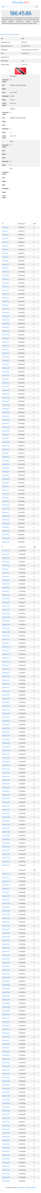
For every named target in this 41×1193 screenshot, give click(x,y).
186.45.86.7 (5, 253)
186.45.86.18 (5, 294)
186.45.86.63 (5, 460)
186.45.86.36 (5, 360)
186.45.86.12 (5, 272)
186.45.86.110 (6, 639)
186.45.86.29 (5, 334)
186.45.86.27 (5, 327)
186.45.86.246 (6, 1148)
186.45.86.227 (6, 1077)
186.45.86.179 (6, 900)
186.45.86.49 (5, 409)
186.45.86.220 (6, 1051)
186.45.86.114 (6, 654)
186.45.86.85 (5, 542)
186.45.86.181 (6, 907)
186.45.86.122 (6, 684)
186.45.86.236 (6, 1110)
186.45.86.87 (5, 554)
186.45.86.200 (6, 977)
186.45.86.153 (6, 798)
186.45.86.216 (6, 1036)
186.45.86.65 (5, 468)
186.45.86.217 (6, 1040)
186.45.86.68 (5, 479)
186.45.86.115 (6, 658)
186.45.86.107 (6, 628)
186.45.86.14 (5, 279)
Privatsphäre (20, 1187)
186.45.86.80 (5, 523)
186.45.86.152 (6, 795)
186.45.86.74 (5, 501)
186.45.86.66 (5, 471)
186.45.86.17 (5, 290)
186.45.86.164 (6, 839)
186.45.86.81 (5, 527)
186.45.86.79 (5, 520)
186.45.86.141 (6, 754)
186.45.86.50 (5, 412)
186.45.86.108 (6, 632)
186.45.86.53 (5, 423)
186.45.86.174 (6, 881)
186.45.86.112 (6, 647)
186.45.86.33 (5, 349)
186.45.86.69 (5, 483)
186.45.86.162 (6, 832)
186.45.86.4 (5, 242)
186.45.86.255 (6, 1181)
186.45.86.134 (6, 728)
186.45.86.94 (5, 580)
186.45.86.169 (6, 858)
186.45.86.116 (6, 661)
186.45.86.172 (6, 874)
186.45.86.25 (5, 320)
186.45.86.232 (6, 1096)
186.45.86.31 (5, 342)
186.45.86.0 (5, 227)
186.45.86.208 (6, 1007)
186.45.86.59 (5, 446)
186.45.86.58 (5, 442)
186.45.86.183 (6, 914)
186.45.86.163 (6, 835)
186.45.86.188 (6, 933)
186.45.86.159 (6, 821)
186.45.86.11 (5, 268)
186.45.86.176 (6, 888)
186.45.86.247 (6, 1151)
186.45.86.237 (6, 1114)
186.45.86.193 (6, 951)
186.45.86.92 (5, 573)
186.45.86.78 (5, 516)
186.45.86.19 (5, 297)
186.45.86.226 (6, 1073)
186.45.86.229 (6, 1085)
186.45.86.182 (6, 911)
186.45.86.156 (6, 809)
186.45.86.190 (6, 940)
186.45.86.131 (6, 717)
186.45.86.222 (6, 1059)
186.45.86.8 (5, 257)
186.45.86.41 (5, 379)
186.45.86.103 (6, 613)
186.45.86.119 (6, 673)
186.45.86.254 (6, 1177)
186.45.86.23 (5, 312)
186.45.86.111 (6, 643)
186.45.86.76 (5, 508)
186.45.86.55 (5, 431)
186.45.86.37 (5, 364)
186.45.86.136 (6, 735)
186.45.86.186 (6, 925)
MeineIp (17, 2)
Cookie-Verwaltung (30, 1187)
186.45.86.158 (6, 817)
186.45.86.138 (6, 743)
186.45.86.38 (5, 368)
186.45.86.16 (5, 286)
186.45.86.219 (6, 1048)
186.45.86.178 (6, 896)
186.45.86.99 (5, 598)
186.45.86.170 (6, 861)
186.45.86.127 (6, 702)
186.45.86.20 (5, 301)
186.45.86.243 (6, 1136)
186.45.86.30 (5, 338)
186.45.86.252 (6, 1170)
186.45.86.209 (6, 1011)
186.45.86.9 (5, 260)
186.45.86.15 (5, 283)
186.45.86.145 (6, 769)
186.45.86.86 (5, 550)
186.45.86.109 (6, 635)
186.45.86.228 (6, 1081)
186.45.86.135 (6, 732)
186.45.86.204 (6, 992)
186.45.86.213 (6, 1025)
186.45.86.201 (6, 981)
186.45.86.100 (6, 602)
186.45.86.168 (6, 854)
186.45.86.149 (6, 784)
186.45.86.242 (6, 1133)
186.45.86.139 (6, 747)
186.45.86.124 (6, 691)
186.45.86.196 (6, 962)
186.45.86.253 (6, 1173)
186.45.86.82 (5, 531)
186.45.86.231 (6, 1092)
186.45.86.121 (6, 680)
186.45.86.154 (6, 802)
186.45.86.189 (6, 937)
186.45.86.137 (6, 739)
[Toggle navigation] (36, 6)
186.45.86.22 (5, 309)
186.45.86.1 (5, 231)
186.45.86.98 (5, 595)
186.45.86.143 (6, 761)
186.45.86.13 (5, 275)
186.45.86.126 (6, 698)
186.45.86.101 (6, 606)
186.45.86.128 (6, 706)
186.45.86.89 (5, 561)
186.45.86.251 (6, 1166)
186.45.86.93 (5, 576)
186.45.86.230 (6, 1088)
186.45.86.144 (6, 765)
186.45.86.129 (6, 710)
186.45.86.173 (6, 877)
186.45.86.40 (5, 375)
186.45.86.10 (5, 264)
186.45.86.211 (6, 1018)
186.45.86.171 (6, 865)
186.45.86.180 (6, 903)
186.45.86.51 (5, 416)
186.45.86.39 (5, 371)
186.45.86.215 (6, 1033)
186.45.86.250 (6, 1162)
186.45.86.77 (5, 512)
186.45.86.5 (5, 246)
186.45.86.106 (6, 624)
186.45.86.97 (5, 591)
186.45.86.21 (5, 305)
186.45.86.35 (5, 357)
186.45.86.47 (5, 401)
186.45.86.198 (6, 970)
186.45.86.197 (6, 966)
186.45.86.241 (6, 1129)
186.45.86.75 (5, 505)
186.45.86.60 (5, 449)
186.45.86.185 (6, 922)
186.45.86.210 (6, 1014)
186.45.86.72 (5, 494)
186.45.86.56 (5, 434)
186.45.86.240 (6, 1125)
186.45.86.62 (5, 457)
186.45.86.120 (6, 676)
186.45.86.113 (6, 650)
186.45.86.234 (6, 1103)
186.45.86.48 (5, 405)
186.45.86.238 (6, 1118)
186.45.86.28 (5, 331)
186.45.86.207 (6, 1003)
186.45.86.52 (5, 420)
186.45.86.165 (6, 843)
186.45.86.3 (5, 238)
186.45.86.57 (5, 438)
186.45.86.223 (6, 1062)
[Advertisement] (20, 29)
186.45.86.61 (5, 453)
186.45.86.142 (6, 758)
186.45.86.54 (5, 427)
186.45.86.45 (5, 394)
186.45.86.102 (6, 610)
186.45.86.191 (6, 944)
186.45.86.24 (5, 316)
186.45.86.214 (6, 1029)
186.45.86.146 (6, 772)
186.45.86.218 (6, 1044)
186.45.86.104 (6, 617)
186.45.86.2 (5, 235)
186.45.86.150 (6, 787)
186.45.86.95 (5, 584)
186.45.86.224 (6, 1066)
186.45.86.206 (6, 999)
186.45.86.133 (6, 724)
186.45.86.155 (6, 806)
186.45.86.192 (6, 948)
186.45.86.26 (5, 323)
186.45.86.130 (6, 713)
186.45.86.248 (6, 1155)
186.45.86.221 (6, 1055)
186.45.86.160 (6, 824)
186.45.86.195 (6, 959)
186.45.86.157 (6, 813)
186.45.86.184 (6, 918)
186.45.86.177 (6, 892)
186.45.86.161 (6, 828)
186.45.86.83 (5, 534)
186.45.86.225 (6, 1070)
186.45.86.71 (5, 490)
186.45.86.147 (6, 776)
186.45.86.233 (6, 1099)
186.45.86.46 (5, 397)
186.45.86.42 (5, 383)
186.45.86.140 (6, 750)
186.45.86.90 (5, 565)
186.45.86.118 (6, 669)
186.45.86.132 (6, 721)
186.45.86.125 (6, 695)
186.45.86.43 (5, 386)
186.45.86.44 (5, 390)
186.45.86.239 (6, 1122)
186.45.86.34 (5, 353)
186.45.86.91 (5, 569)
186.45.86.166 (6, 846)
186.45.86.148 (6, 780)
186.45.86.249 (6, 1159)
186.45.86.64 (5, 464)
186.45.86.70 (5, 486)
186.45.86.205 (6, 996)
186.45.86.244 (6, 1140)
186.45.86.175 (6, 885)
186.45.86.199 (6, 974)
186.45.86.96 (5, 587)
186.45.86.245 (6, 1144)
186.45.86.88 (5, 558)
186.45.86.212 (6, 1022)
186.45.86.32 (5, 346)
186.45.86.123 (6, 687)
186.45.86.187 (6, 929)
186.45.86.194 (6, 955)
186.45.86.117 (6, 665)
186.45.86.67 (5, 475)
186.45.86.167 (6, 850)
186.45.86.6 (5, 249)
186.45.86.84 (5, 538)
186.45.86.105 (6, 621)
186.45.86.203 (6, 988)
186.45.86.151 (6, 791)
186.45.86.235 (6, 1107)
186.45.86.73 (5, 497)
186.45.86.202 (6, 985)
